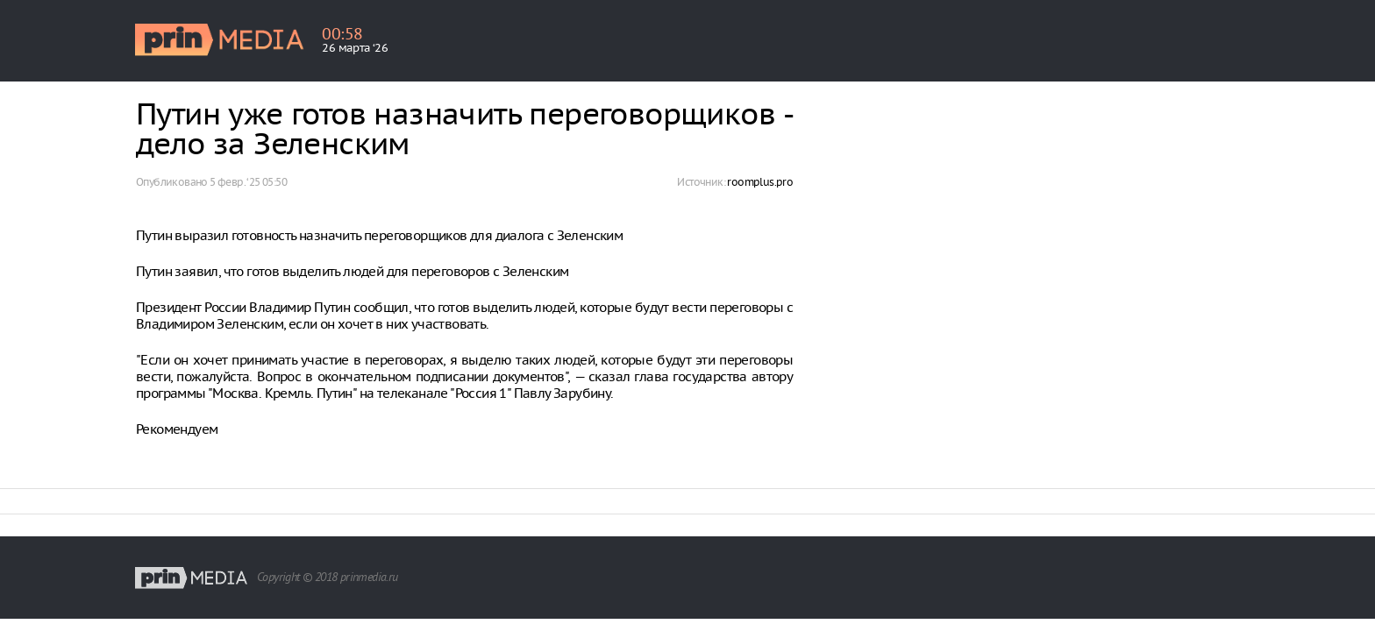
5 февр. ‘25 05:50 (248, 181)
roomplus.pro (760, 181)
